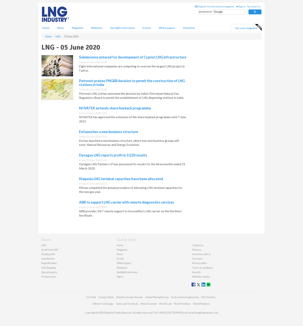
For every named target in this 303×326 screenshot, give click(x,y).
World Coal (165, 303)
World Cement (149, 303)
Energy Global (106, 297)
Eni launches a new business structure (108, 132)
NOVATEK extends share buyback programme (115, 108)
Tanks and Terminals (127, 303)
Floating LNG (48, 254)
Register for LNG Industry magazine (214, 6)
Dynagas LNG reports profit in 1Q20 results (113, 155)
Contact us (254, 6)
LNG (43, 245)
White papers (167, 27)
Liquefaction (48, 258)
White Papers (124, 263)
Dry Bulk (91, 297)
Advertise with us (201, 254)
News (120, 254)
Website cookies (201, 276)
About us (197, 249)
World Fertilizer (182, 303)
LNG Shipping (48, 267)
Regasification (49, 263)
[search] (222, 12)
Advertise (189, 27)
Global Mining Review (157, 297)
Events (147, 27)
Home (45, 27)
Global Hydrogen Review (129, 297)
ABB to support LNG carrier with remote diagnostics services (126, 202)
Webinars (97, 27)
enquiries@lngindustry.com (203, 312)
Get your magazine (248, 27)
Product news (48, 276)
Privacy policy (199, 263)
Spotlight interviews (122, 27)
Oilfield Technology (102, 303)
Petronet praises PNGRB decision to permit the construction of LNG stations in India (132, 83)
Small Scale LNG (49, 249)
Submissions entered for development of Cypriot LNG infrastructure (132, 57)
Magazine (77, 27)
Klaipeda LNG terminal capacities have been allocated (121, 179)
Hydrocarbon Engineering (185, 297)
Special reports (49, 272)
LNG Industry (208, 297)
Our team (197, 258)
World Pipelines (201, 303)
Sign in (240, 6)
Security (196, 272)
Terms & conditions (202, 267)
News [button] (60, 27)
